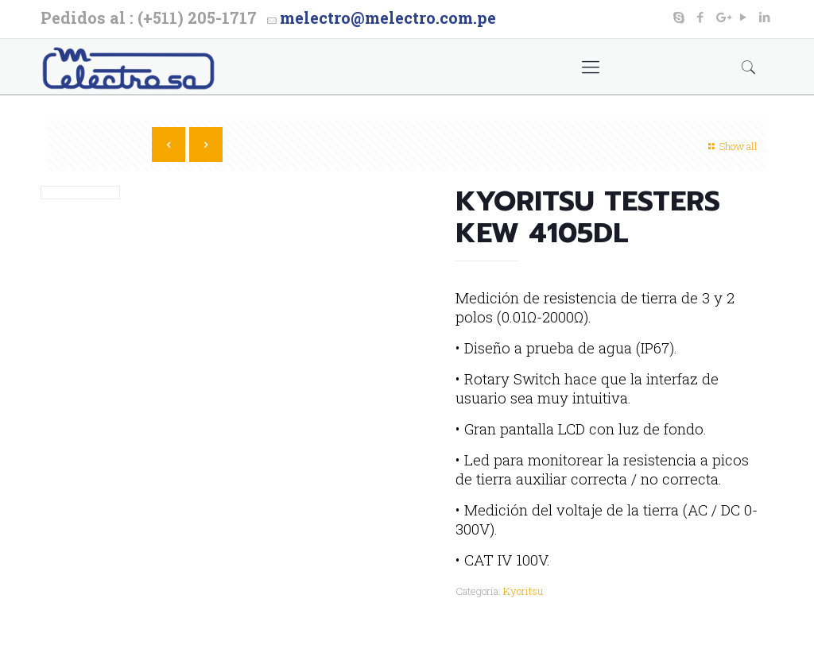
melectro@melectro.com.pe (388, 17)
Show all (731, 146)
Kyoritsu (523, 591)
